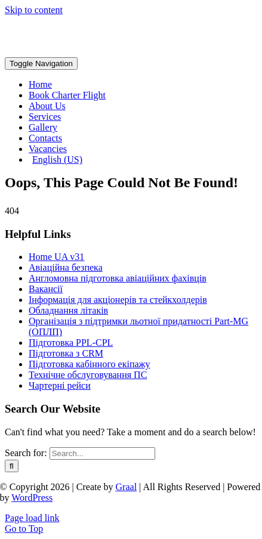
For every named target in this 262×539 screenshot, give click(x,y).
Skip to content (34, 10)
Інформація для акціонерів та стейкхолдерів (118, 300)
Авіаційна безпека (66, 267)
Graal (126, 487)
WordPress (32, 497)
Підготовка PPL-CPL (71, 342)
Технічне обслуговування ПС (88, 375)
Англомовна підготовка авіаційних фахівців (117, 278)
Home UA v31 (56, 257)
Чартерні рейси (60, 385)
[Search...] (102, 453)
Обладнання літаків (68, 310)
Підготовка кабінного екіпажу (89, 364)
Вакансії (46, 289)
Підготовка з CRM (66, 353)
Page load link (32, 518)
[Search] (12, 466)
